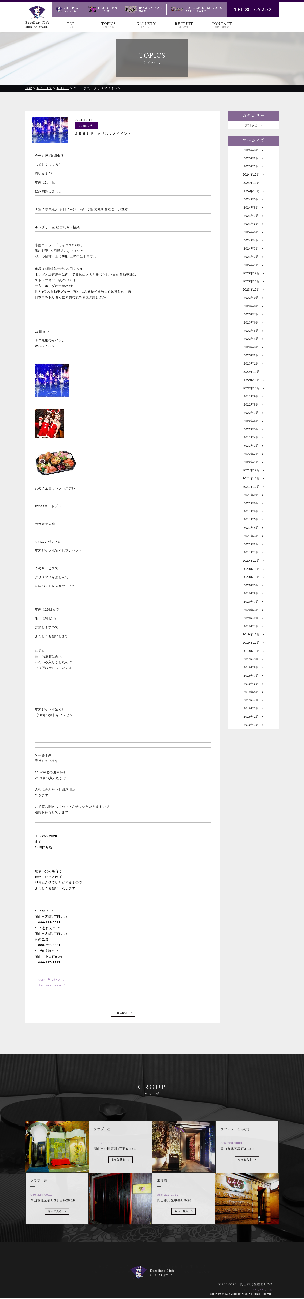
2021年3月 (253, 569)
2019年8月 (253, 711)
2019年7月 (253, 719)
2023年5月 (253, 347)
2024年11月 (253, 187)
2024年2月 (253, 267)
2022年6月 (253, 444)
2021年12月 (253, 498)
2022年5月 (253, 453)
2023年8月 (253, 320)
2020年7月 (253, 640)
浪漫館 (167, 1271)
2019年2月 (253, 764)
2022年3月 (253, 471)
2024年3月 (253, 258)
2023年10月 (253, 302)
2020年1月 (253, 666)
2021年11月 (253, 506)
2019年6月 (253, 728)
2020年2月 (253, 657)
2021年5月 (253, 551)
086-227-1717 (170, 1210)
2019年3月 (253, 755)
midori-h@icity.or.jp (50, 980)
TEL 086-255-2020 (252, 9)
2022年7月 (253, 435)
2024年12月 (253, 178)
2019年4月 (253, 746)
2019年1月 (253, 773)
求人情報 (171, 1266)
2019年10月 (253, 693)
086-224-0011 (43, 1210)
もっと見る (57, 1228)
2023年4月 (253, 356)
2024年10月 (253, 196)
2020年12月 (253, 595)
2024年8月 (253, 214)
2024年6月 (253, 231)
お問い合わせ (195, 1266)
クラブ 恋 (146, 1271)
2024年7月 (253, 222)
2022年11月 (253, 400)
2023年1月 (253, 382)
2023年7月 (253, 329)
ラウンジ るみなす (195, 1271)
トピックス (124, 1266)
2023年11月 (253, 293)
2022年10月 (253, 409)
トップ (103, 1266)
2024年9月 (253, 205)
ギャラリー (148, 1266)
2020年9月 (253, 622)
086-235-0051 (106, 1159)
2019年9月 (253, 702)
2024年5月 (253, 240)
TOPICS (108, 25)
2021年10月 (253, 515)
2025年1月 (253, 169)
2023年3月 (253, 364)
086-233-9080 (233, 1159)
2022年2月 (253, 480)
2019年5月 (253, 737)
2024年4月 (253, 249)
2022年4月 (253, 462)
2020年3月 (253, 648)
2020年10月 (253, 613)
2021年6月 (253, 542)
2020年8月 (253, 631)
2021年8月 (253, 533)
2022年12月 (253, 391)
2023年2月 (253, 373)
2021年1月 (253, 586)
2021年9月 (253, 524)
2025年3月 (253, 151)
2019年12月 (253, 675)
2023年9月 (253, 311)
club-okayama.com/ (50, 985)
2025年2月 (253, 160)
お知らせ (253, 126)
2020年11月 (253, 604)
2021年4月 (253, 560)
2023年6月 (253, 338)
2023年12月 (253, 285)
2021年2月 (253, 577)
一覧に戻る (123, 1014)
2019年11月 (253, 684)
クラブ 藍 (122, 1271)
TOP (70, 25)
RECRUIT (184, 25)
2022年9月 (253, 418)
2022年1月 (253, 489)
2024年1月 (253, 276)
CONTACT (222, 25)
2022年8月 (253, 427)
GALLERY (146, 25)
